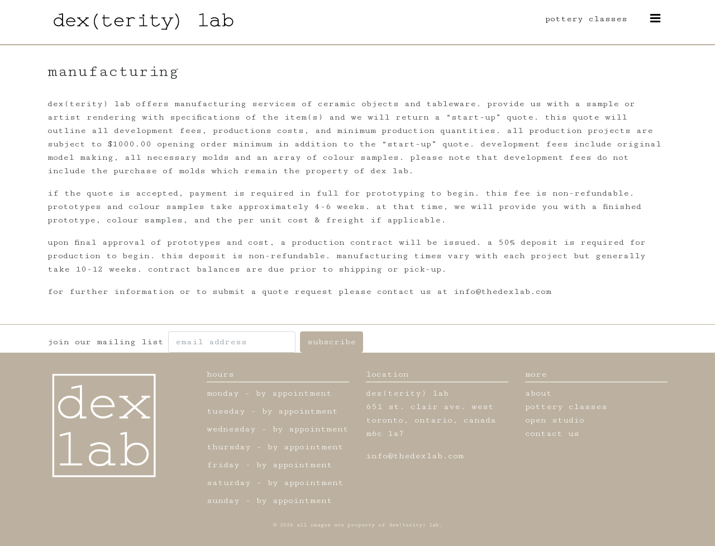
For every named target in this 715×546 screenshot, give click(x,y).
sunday (223, 500)
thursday (229, 447)
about (538, 393)
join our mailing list (105, 341)
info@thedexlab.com (415, 455)
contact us (552, 433)
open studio (554, 420)
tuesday (226, 411)
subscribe (331, 341)
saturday (229, 482)
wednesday (231, 429)
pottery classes (586, 18)
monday (223, 393)
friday (223, 464)
